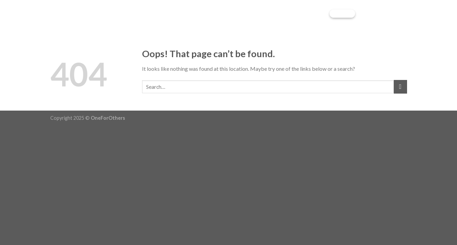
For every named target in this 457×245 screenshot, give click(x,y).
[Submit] (400, 86)
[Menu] (401, 13)
